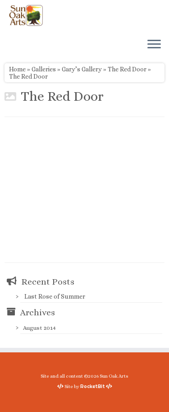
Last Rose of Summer (54, 296)
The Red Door (127, 69)
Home (17, 69)
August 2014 (39, 327)
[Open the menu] (154, 45)
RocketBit (92, 386)
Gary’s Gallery (82, 69)
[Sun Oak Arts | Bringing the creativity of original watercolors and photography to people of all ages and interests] (26, 15)
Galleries (44, 69)
